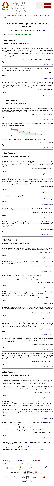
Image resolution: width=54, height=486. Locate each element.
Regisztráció (47, 6)
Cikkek (20, 15)
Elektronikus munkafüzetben (36, 447)
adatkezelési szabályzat (23, 464)
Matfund (41, 15)
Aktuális (14, 15)
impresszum (20, 461)
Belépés (47, 3)
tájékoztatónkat (38, 449)
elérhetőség (6, 461)
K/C (21, 34)
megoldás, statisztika (47, 64)
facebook (5, 464)
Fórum (35, 15)
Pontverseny (27, 15)
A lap (8, 15)
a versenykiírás (40, 30)
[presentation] (12, 48)
